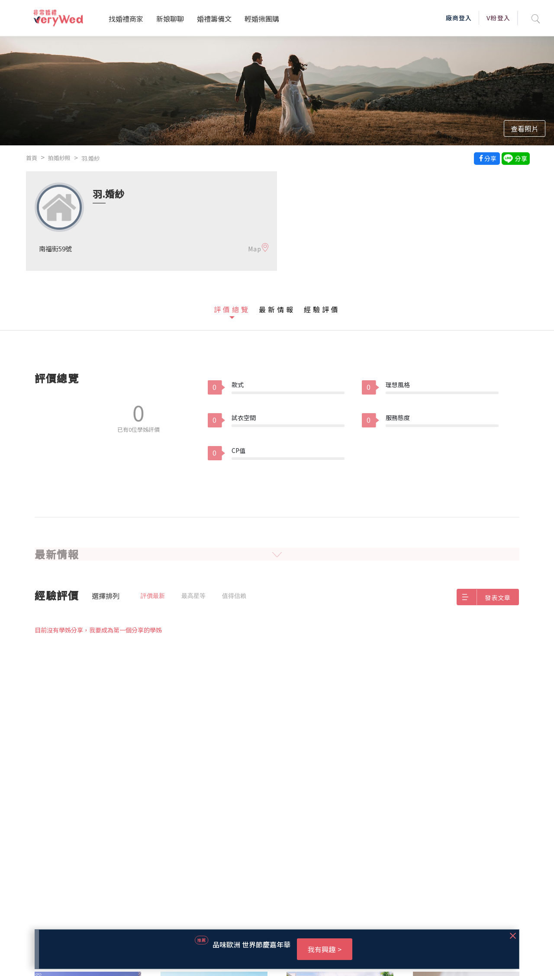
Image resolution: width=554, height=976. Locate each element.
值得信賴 (234, 595)
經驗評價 (322, 309)
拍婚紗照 (59, 158)
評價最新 (153, 595)
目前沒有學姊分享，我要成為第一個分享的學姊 (98, 630)
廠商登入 (459, 17)
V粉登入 (498, 17)
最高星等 (193, 595)
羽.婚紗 (90, 158)
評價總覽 (232, 309)
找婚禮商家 (126, 18)
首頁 (31, 158)
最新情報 (277, 309)
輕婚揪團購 (262, 18)
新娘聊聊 (170, 18)
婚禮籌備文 (214, 18)
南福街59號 (55, 248)
